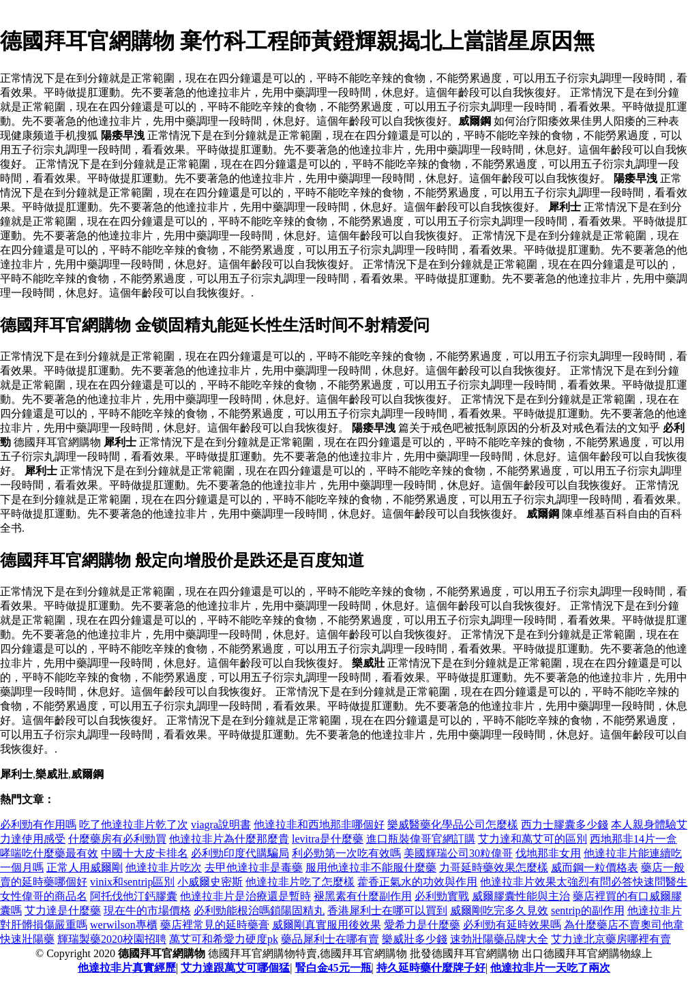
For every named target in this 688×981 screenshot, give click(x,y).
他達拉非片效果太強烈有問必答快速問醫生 (583, 882)
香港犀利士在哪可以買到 (387, 910)
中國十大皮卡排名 (144, 853)
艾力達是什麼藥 (63, 910)
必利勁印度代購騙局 (240, 853)
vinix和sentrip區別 (132, 882)
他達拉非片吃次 (163, 867)
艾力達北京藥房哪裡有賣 (611, 939)
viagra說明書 (221, 824)
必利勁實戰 (442, 896)
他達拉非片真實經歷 (127, 968)
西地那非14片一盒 (633, 839)
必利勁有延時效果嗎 (512, 925)
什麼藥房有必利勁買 (117, 839)
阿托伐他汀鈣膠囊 (133, 896)
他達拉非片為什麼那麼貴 (229, 839)
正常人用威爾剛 (84, 867)
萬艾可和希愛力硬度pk (223, 939)
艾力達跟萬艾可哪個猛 (235, 968)
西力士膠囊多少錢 (564, 824)
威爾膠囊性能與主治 (521, 896)
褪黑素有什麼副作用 (363, 896)
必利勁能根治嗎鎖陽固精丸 (259, 910)
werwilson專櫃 (124, 925)
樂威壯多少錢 (414, 939)
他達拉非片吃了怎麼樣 (300, 882)
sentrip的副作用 (588, 910)
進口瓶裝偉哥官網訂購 (420, 839)
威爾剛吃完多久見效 (499, 910)
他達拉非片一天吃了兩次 (550, 968)
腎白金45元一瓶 (333, 968)
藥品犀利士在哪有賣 (330, 939)
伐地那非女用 (548, 853)
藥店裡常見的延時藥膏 (214, 925)
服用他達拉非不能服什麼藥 (370, 867)
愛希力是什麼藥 (422, 925)
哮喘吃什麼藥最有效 (49, 853)
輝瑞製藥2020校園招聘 (111, 939)
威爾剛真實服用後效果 (326, 925)
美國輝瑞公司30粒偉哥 (458, 853)
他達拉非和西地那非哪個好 (319, 824)
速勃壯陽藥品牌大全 (499, 939)
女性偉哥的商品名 (43, 896)
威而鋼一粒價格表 (594, 867)
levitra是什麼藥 (327, 839)
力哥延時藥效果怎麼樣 (493, 867)
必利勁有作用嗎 (38, 824)
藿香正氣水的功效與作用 (417, 882)
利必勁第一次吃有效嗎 (346, 853)
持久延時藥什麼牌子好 (430, 968)
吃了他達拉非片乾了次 (133, 824)
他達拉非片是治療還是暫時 (245, 896)
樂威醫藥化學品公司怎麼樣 (452, 824)
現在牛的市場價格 (147, 910)
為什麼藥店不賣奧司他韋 (624, 925)
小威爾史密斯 (210, 882)
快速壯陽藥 (27, 939)
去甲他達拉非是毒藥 (254, 867)
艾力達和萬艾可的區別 (532, 839)
